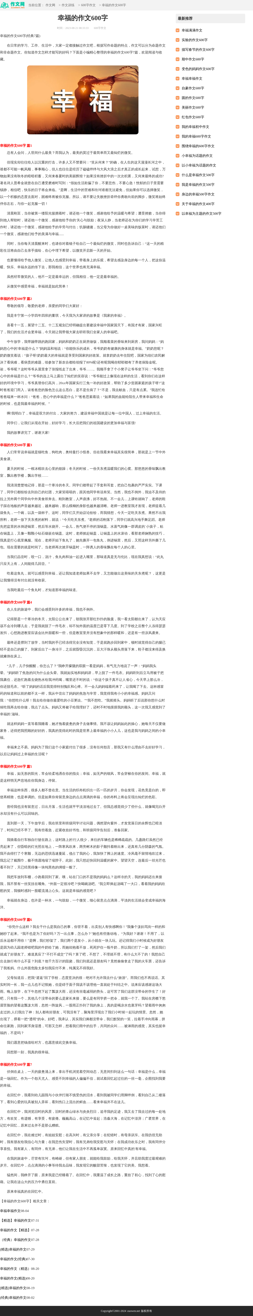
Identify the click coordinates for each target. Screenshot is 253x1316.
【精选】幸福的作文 (15, 1220)
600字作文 (88, 5)
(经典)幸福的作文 (13, 1297)
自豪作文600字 (193, 88)
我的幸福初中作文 (195, 127)
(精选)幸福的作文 (13, 1249)
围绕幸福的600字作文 (198, 146)
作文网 (50, 5)
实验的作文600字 (195, 40)
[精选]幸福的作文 (13, 1288)
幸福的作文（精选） (15, 1269)
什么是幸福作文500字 (198, 175)
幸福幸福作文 (10, 1211)
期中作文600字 (193, 59)
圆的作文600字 (193, 98)
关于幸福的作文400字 (198, 204)
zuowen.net (133, 1311)
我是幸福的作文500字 (198, 184)
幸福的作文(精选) (13, 1278)
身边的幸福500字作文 (198, 194)
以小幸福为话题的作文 (199, 165)
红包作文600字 (193, 117)
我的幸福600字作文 (196, 136)
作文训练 (68, 5)
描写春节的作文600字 (198, 49)
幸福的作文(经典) (13, 1259)
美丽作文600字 (193, 107)
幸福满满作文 (192, 30)
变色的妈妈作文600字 (198, 69)
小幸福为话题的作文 (197, 156)
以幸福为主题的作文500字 (201, 213)
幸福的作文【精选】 (15, 1230)
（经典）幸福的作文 (15, 1240)
